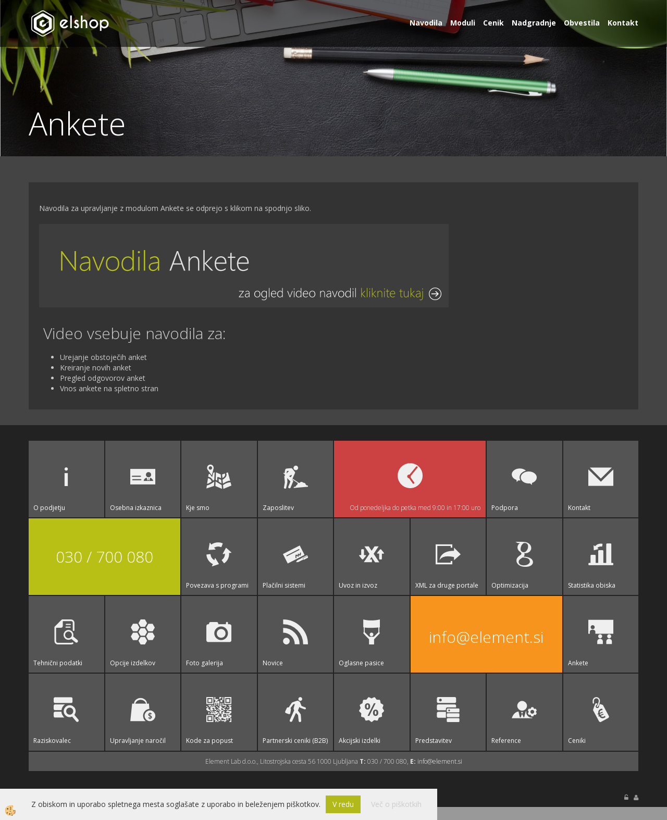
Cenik (493, 23)
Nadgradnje (534, 23)
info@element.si (486, 636)
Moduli (462, 23)
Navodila (426, 23)
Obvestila (582, 23)
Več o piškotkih (396, 804)
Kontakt (623, 23)
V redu (343, 804)
